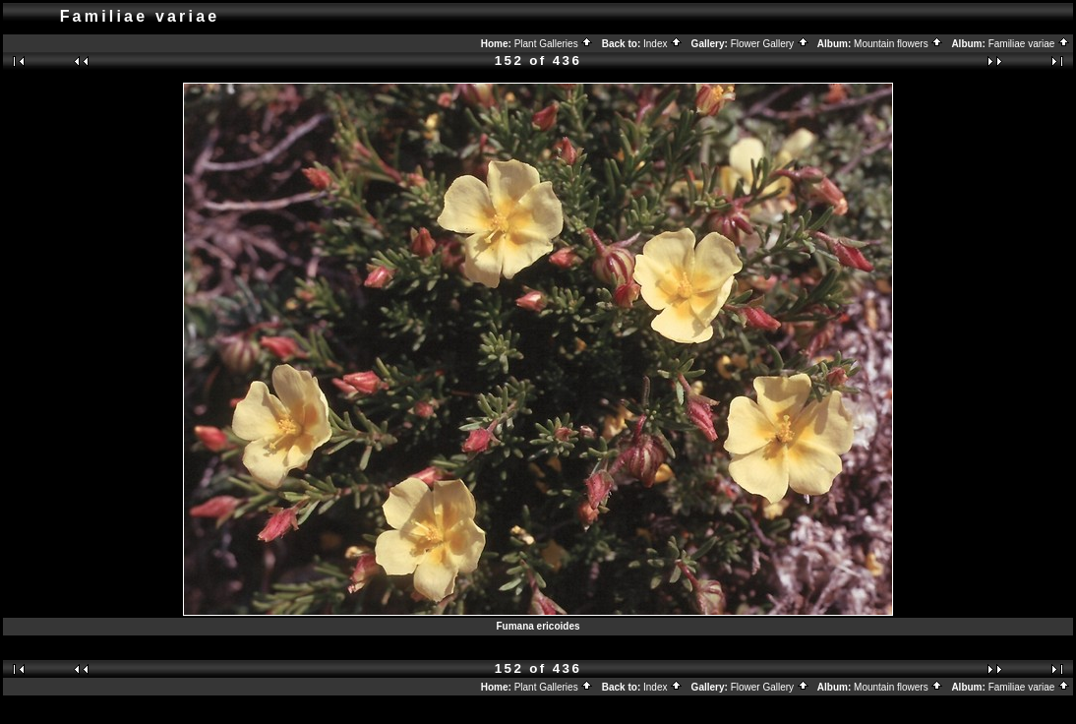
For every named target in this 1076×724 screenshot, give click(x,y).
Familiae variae (1029, 43)
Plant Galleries (554, 43)
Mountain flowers (898, 43)
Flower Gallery (770, 43)
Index (663, 43)
